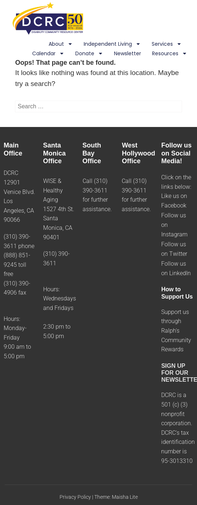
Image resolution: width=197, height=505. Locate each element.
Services (167, 44)
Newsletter (127, 53)
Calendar (48, 54)
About (61, 44)
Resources (169, 54)
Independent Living (112, 44)
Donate (89, 54)
